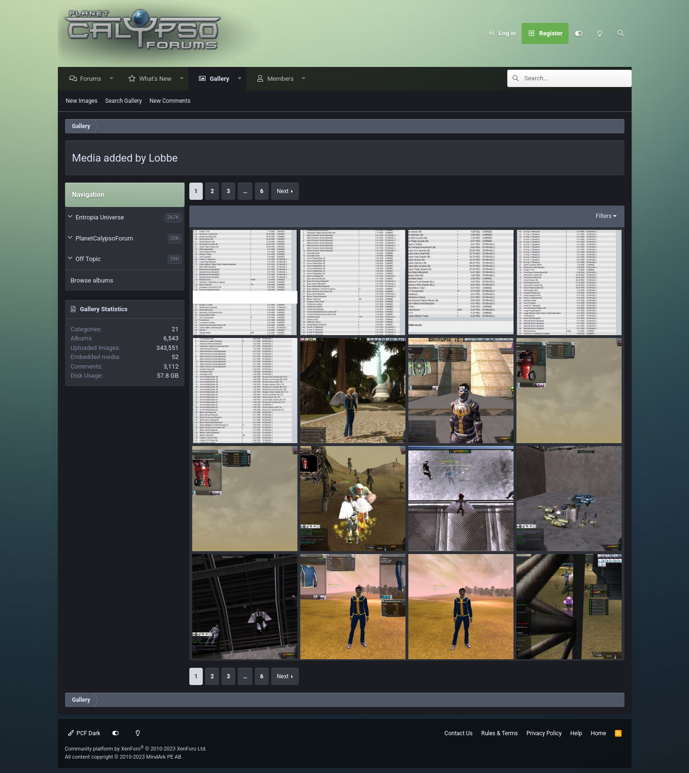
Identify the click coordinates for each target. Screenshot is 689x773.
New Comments (170, 101)
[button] (113, 79)
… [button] (245, 191)
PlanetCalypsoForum (104, 238)
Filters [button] (604, 216)
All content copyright (123, 757)
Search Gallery (123, 101)
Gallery (221, 79)
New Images (82, 101)
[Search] (621, 33)
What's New (158, 79)
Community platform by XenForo (136, 749)
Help (576, 733)
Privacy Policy (544, 733)
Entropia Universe (100, 217)
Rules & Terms (499, 733)
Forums (93, 79)
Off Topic (88, 259)
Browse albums (92, 280)
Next (283, 191)
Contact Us (459, 733)
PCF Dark (84, 733)
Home (598, 733)
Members (283, 79)
